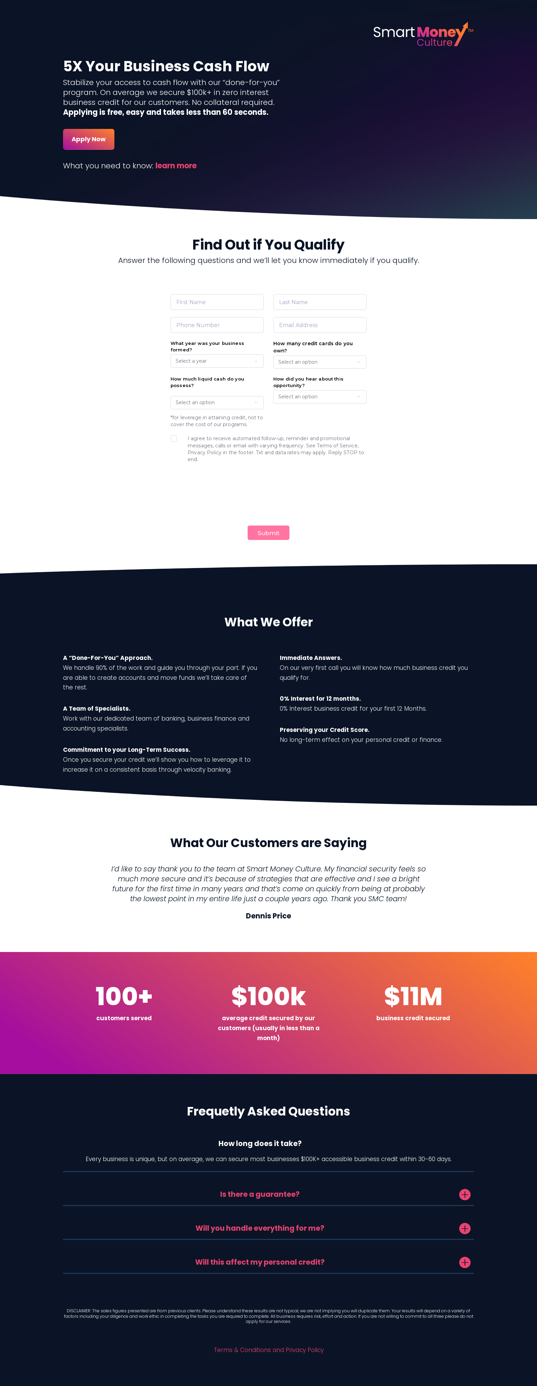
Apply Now (89, 139)
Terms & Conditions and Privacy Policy (269, 1350)
